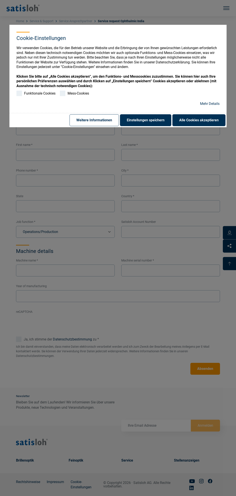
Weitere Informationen (94, 120)
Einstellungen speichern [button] (145, 120)
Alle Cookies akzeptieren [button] (199, 120)
